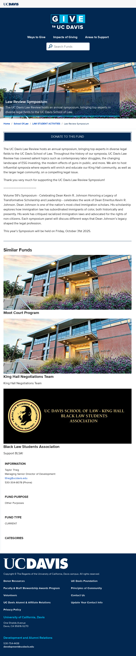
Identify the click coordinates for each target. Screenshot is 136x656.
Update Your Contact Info (87, 602)
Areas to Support (97, 37)
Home (6, 123)
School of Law (21, 123)
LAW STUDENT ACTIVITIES (46, 123)
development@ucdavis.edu (18, 646)
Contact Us (78, 595)
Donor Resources (14, 581)
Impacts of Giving (65, 37)
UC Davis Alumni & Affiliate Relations (27, 602)
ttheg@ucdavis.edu (16, 478)
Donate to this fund (67, 136)
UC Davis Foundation (84, 581)
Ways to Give (36, 37)
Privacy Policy (12, 609)
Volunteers (10, 595)
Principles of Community (86, 588)
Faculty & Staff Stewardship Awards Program (31, 588)
